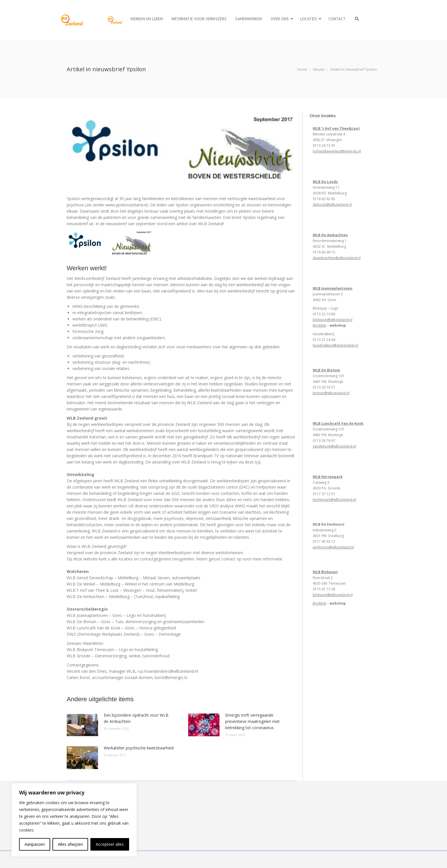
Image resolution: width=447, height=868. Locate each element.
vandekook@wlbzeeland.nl (334, 446)
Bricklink (319, 325)
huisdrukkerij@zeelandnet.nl (335, 345)
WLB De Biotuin (326, 370)
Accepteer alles (110, 844)
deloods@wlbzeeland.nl (332, 204)
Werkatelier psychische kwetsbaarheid (139, 748)
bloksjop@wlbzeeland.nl (332, 319)
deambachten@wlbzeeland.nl (337, 257)
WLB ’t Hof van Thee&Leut (336, 128)
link (258, 462)
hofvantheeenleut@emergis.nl (337, 151)
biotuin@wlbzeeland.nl (331, 393)
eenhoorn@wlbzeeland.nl (333, 547)
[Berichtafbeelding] (82, 724)
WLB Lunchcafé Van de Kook (338, 423)
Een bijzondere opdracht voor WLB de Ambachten (136, 718)
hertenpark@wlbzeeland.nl (334, 499)
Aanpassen (35, 844)
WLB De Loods (325, 181)
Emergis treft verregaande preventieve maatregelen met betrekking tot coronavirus (252, 721)
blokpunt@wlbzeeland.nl (333, 594)
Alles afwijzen (70, 844)
